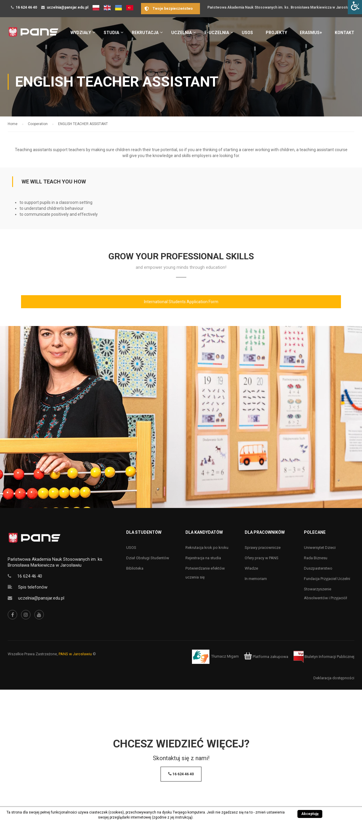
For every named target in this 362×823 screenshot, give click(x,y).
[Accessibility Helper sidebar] (355, 7)
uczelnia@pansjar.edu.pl (67, 7)
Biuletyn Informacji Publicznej (324, 656)
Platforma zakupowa (266, 656)
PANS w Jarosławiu (75, 654)
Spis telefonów (32, 587)
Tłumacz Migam (225, 656)
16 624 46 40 (26, 7)
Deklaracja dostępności (333, 678)
